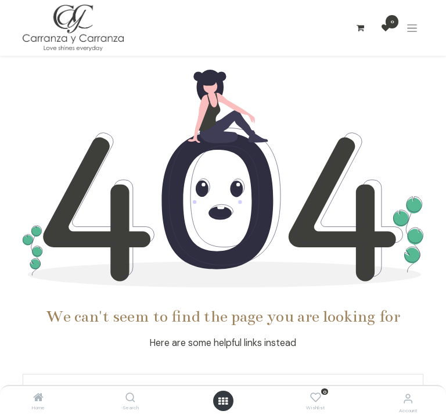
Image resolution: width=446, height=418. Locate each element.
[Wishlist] (315, 398)
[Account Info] (407, 398)
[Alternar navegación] (412, 28)
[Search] (130, 398)
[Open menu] (223, 401)
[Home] (38, 398)
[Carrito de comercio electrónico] (360, 27)
